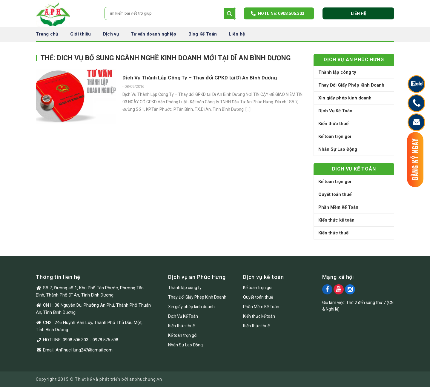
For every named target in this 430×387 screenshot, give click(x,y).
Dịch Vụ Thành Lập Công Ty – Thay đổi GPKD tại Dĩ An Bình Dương (199, 78)
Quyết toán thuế (334, 194)
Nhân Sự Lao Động (337, 149)
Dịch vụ (111, 34)
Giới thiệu (80, 34)
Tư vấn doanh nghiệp (153, 34)
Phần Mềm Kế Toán (338, 207)
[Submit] (229, 13)
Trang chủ (47, 34)
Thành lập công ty (337, 72)
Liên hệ (358, 13)
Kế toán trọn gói (334, 136)
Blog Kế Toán (202, 34)
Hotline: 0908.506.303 (281, 13)
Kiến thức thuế (333, 123)
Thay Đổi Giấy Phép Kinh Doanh (351, 85)
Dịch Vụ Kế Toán (335, 110)
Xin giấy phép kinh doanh (344, 98)
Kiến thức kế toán (336, 220)
